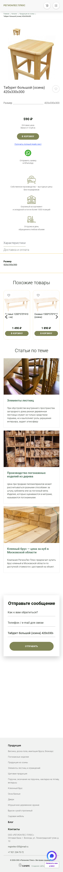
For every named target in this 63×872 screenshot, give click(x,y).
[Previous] (7, 317)
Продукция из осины (27, 14)
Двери (11, 799)
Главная (6, 14)
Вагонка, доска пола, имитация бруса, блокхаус (30, 751)
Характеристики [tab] (15, 243)
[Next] (56, 317)
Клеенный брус (15, 788)
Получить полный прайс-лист (28, 144)
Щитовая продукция (17, 773)
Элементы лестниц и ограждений (24, 768)
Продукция (14, 745)
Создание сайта (38, 866)
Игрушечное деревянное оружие (23, 805)
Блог (10, 822)
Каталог (14, 14)
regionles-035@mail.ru (18, 846)
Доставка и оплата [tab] (16, 249)
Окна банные (14, 794)
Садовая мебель (16, 816)
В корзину (28, 136)
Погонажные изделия (18, 757)
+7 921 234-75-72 (16, 852)
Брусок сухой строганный (20, 810)
